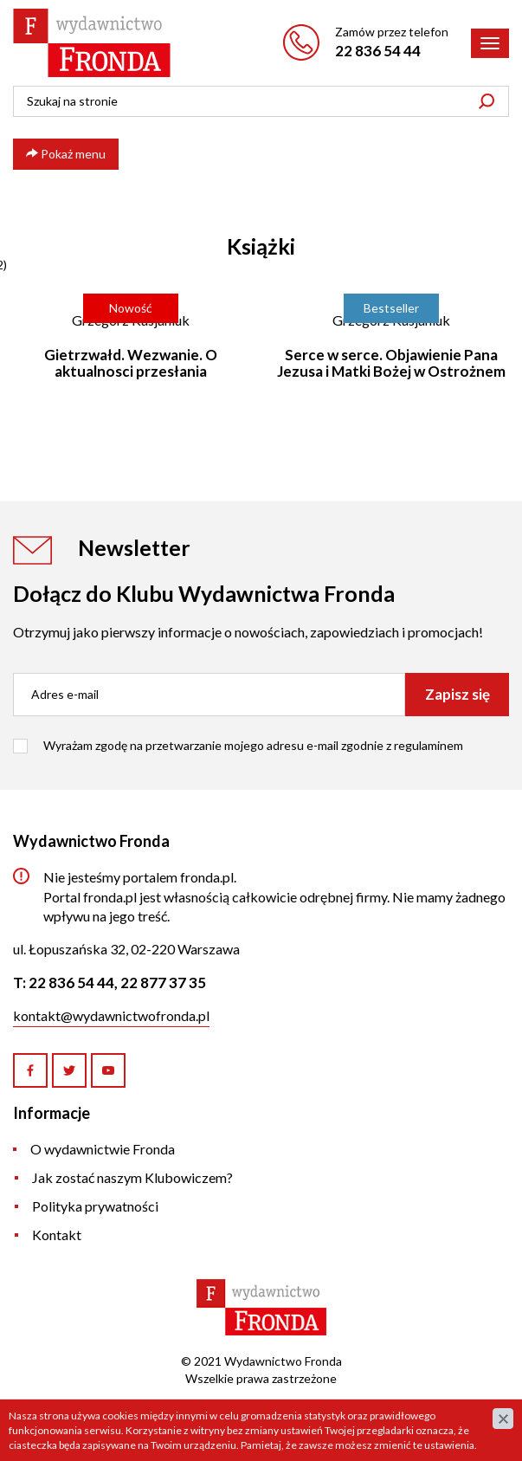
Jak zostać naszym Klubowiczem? (132, 1177)
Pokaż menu (66, 153)
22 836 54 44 (378, 51)
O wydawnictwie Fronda (102, 1149)
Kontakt (56, 1234)
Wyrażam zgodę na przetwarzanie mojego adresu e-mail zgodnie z (253, 745)
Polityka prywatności (95, 1206)
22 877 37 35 (163, 982)
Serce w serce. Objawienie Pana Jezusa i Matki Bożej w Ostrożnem (391, 363)
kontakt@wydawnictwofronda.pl (111, 1015)
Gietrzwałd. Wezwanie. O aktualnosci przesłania (130, 363)
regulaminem (428, 745)
